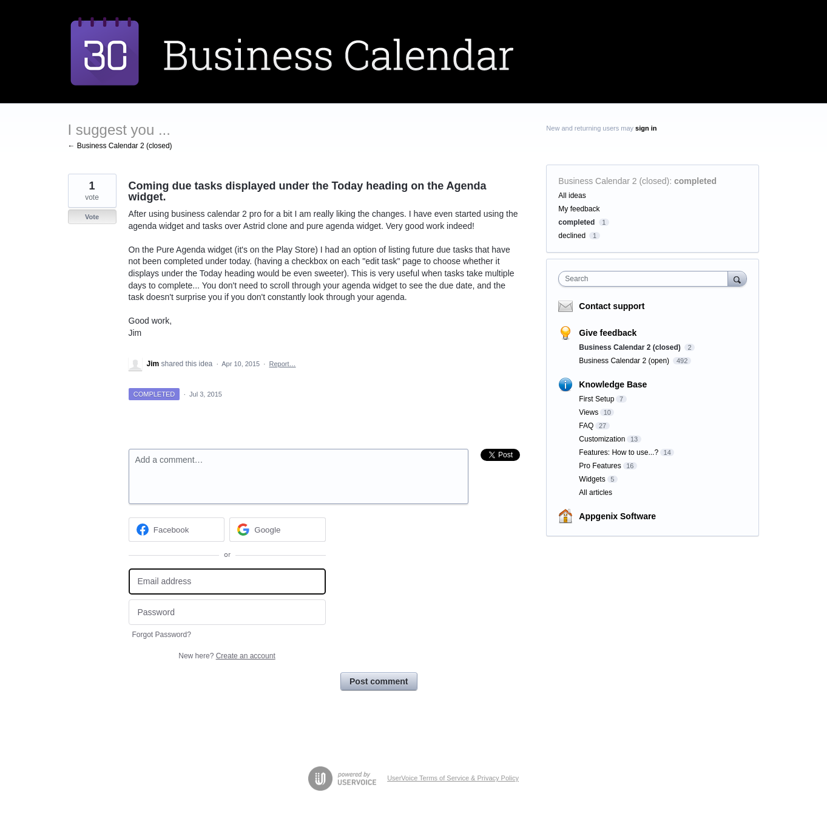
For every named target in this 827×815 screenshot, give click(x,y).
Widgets (592, 479)
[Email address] (227, 581)
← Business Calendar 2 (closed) (120, 146)
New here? (226, 656)
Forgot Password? (161, 634)
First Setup (596, 399)
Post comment (378, 681)
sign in (646, 128)
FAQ (586, 425)
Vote (92, 216)
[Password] (227, 612)
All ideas (572, 195)
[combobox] (645, 279)
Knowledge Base (613, 384)
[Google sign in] (277, 529)
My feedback (578, 209)
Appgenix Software (617, 516)
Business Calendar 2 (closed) (613, 181)
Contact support (611, 306)
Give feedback (607, 333)
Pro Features (600, 466)
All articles (595, 492)
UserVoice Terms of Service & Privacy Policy (453, 778)
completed (695, 181)
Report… (282, 363)
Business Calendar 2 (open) (625, 360)
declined (572, 235)
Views (588, 412)
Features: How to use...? (618, 452)
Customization (602, 439)
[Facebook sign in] (177, 529)
